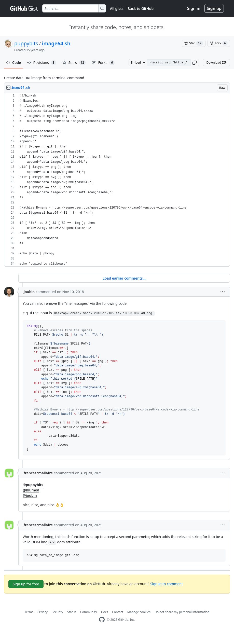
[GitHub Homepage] (102, 619)
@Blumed (31, 490)
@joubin (30, 495)
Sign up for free (26, 584)
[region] (117, 180)
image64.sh (56, 43)
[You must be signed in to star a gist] (193, 43)
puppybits (26, 43)
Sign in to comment (166, 583)
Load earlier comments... (124, 278)
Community (88, 612)
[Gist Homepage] (24, 8)
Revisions (41, 62)
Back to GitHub (141, 8)
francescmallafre (38, 473)
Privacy (42, 612)
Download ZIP (216, 62)
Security (57, 612)
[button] (194, 62)
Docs (104, 612)
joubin (29, 291)
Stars (74, 62)
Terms (28, 612)
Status (71, 612)
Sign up (214, 8)
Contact (117, 612)
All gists (116, 8)
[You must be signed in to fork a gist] (219, 43)
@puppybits (33, 484)
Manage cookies (138, 612)
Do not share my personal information (182, 612)
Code (13, 62)
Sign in (193, 8)
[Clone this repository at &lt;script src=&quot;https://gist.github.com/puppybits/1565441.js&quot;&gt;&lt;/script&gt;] (168, 62)
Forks (103, 62)
